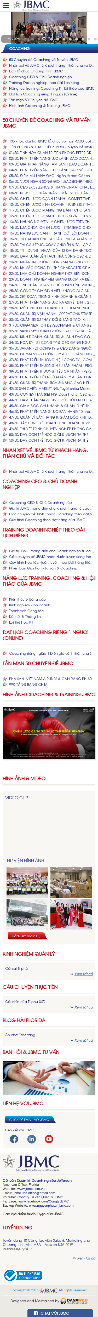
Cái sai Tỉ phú (16, 968)
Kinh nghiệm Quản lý (29, 954)
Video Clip (16, 797)
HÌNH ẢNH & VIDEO (24, 778)
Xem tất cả (83, 974)
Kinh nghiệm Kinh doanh (29, 605)
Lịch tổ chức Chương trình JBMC (36, 71)
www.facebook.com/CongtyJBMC (44, 1201)
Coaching (19, 48)
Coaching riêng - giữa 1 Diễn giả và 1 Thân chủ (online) (52, 653)
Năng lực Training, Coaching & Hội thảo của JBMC (52, 88)
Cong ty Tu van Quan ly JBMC (40, 1197)
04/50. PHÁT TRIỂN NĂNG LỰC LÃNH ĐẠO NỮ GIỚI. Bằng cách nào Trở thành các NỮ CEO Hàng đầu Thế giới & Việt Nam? (52, 170)
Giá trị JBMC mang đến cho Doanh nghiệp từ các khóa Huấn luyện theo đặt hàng (52, 551)
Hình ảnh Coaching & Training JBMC (39, 105)
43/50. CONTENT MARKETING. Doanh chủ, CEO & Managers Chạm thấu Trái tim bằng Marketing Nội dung (52, 394)
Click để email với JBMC (29, 1120)
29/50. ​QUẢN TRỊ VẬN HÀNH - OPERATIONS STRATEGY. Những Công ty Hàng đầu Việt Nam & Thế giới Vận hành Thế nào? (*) (52, 313)
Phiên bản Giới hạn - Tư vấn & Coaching (43, 568)
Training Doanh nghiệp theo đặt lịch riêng (44, 82)
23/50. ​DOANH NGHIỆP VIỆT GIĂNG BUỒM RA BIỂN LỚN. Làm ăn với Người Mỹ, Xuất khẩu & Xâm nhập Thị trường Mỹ (52, 279)
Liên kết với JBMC (19, 1130)
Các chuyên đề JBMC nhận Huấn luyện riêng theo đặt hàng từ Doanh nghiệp (52, 556)
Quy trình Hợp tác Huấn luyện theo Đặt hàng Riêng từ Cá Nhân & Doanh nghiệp (52, 562)
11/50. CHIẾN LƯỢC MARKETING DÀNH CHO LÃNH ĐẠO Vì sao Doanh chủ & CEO (52, 210)
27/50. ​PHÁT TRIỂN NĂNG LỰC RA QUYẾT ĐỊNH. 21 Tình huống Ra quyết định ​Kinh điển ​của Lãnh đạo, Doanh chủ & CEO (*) (52, 302)
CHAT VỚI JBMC (51, 1312)
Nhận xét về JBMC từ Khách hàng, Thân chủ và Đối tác (52, 65)
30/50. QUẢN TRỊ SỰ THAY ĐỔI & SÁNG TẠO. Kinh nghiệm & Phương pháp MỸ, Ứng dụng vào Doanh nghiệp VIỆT (52, 319)
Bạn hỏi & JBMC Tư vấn (31, 1052)
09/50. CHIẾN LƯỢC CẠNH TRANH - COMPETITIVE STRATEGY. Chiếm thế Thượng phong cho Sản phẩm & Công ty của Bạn (52, 198)
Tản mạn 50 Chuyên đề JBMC (34, 100)
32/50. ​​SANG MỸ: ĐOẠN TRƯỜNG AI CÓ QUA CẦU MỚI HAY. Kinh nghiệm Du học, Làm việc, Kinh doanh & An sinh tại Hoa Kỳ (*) (52, 331)
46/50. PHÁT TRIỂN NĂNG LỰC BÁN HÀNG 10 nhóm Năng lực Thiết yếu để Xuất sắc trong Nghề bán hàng (52, 411)
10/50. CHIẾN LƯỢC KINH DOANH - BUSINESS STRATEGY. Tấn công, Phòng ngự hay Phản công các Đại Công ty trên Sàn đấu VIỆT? (52, 204)
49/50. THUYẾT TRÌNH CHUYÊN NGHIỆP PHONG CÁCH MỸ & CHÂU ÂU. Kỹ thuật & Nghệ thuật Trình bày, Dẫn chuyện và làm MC (52, 428)
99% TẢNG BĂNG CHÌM (28, 684)
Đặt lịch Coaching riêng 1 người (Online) (43, 94)
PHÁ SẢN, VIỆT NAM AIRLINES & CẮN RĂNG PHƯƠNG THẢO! (52, 678)
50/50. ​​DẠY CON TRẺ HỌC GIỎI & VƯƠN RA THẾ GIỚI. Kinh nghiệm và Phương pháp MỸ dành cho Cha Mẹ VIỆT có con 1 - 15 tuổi (52, 434)
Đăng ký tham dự (26, 936)
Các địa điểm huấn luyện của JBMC (33, 1214)
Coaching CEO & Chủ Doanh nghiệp (40, 77)
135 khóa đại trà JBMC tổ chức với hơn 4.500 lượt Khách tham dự (52, 141)
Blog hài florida (24, 1020)
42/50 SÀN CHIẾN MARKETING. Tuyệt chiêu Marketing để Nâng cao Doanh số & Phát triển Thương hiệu (52, 388)
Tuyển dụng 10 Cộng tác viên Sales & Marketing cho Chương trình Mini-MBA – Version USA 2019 (46, 1242)
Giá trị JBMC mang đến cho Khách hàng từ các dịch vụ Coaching (52, 508)
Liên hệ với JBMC (23, 1103)
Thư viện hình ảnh (24, 860)
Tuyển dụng (17, 1227)
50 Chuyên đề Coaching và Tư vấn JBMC (43, 59)
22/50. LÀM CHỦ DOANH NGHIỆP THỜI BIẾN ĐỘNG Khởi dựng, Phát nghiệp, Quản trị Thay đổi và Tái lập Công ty (52, 273)
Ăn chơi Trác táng (20, 1035)
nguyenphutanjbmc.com (55, 1205)
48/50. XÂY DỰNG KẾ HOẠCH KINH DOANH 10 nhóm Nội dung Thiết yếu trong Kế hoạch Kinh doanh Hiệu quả (52, 423)
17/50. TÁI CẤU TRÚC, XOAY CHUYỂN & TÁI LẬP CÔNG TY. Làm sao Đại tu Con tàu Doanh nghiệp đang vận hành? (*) (52, 244)
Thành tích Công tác (26, 610)
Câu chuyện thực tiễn (30, 987)
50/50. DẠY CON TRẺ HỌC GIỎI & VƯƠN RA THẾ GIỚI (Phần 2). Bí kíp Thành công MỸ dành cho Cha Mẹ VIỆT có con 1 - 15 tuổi (52, 440)
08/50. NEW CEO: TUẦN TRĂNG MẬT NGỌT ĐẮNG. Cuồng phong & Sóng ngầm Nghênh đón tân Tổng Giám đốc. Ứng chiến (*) (52, 193)
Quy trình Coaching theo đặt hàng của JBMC (47, 519)
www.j (21, 1189)
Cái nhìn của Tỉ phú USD (25, 1001)
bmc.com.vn (35, 1189)
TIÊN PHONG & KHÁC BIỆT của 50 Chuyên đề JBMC (51, 147)
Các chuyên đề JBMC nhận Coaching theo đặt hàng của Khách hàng (52, 514)
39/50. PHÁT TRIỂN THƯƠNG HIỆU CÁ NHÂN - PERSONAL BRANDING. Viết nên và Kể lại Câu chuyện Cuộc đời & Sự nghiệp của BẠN (52, 371)
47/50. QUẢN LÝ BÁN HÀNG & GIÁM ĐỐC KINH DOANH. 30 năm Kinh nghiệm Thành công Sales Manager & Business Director (52, 417)
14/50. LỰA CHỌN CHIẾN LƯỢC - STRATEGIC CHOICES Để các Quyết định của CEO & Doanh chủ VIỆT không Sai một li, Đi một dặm (52, 227)
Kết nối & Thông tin (25, 616)
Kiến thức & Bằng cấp (27, 599)
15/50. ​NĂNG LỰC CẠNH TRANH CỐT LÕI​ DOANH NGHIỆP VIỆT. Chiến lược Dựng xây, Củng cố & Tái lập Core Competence (52, 233)
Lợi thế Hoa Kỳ (21, 622)
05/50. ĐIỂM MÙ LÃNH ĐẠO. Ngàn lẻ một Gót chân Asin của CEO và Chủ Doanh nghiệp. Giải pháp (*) (52, 175)
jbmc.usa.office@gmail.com (34, 1193)
